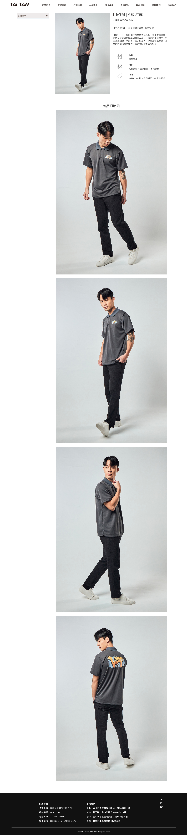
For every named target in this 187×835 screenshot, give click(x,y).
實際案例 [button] (62, 5)
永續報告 (124, 5)
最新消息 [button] (140, 5)
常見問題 (156, 5)
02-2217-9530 (57, 816)
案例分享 (22, 15)
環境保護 (109, 5)
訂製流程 (77, 5)
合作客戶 (93, 5)
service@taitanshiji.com (63, 820)
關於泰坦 (46, 5)
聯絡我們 (172, 5)
